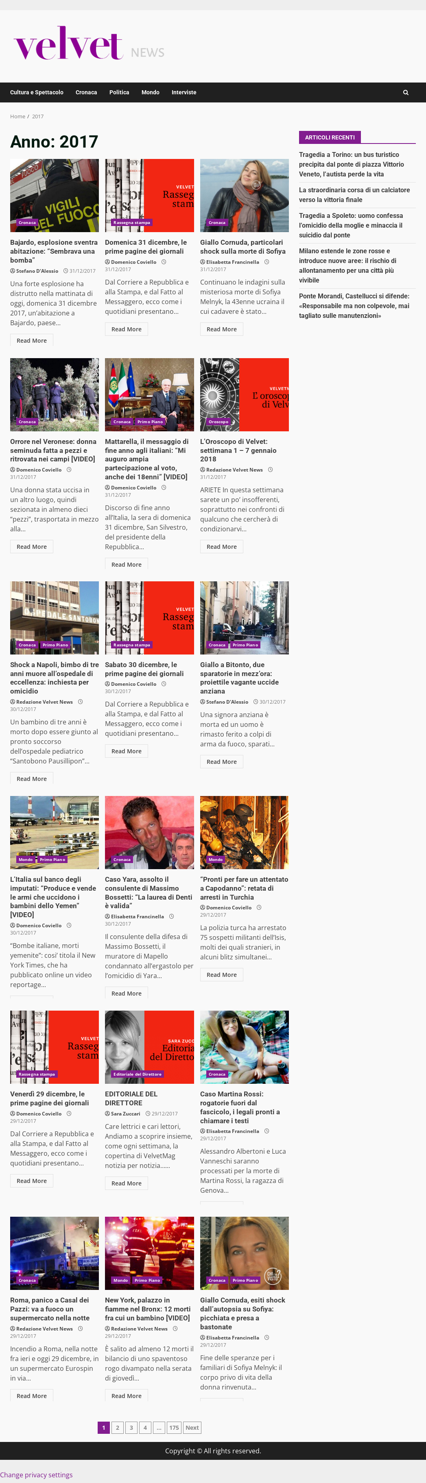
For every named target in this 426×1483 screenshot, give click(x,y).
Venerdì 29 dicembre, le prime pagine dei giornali (54, 1047)
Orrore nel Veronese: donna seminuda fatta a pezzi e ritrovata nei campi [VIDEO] (54, 394)
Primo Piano (150, 421)
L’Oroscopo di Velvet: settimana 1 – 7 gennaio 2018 (244, 394)
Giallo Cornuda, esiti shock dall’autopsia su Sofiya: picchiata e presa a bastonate (244, 1253)
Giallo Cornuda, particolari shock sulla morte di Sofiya (244, 195)
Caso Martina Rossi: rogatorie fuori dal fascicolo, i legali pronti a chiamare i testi (244, 1047)
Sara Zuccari (125, 1104)
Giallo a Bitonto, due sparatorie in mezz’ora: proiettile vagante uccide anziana (244, 618)
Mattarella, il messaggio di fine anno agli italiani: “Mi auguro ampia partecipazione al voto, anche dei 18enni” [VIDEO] (149, 394)
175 (174, 1427)
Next (192, 1427)
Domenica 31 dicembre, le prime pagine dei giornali (149, 195)
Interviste (184, 92)
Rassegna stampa (132, 222)
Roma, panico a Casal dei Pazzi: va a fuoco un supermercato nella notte (54, 1253)
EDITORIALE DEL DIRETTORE (149, 1047)
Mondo (150, 92)
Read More (32, 339)
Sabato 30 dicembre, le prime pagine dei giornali (149, 618)
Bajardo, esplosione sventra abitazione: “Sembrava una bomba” (54, 195)
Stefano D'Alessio (37, 269)
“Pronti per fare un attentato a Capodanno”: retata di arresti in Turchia (244, 832)
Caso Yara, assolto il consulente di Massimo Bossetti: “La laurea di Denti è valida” (149, 832)
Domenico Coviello (133, 261)
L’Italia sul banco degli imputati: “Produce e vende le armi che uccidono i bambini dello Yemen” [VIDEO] (54, 832)
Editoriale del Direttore (137, 1074)
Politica (119, 92)
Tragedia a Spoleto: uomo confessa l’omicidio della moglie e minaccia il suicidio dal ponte (351, 225)
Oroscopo (218, 421)
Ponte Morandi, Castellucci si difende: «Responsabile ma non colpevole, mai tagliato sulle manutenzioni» (354, 306)
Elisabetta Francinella (232, 261)
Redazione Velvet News (234, 460)
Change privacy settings (36, 1474)
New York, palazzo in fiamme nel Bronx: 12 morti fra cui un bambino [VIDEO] (149, 1253)
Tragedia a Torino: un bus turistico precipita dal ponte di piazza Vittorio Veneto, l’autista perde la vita (351, 164)
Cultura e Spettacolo (36, 92)
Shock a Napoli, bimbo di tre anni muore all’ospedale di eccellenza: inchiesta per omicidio (54, 618)
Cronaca (86, 92)
